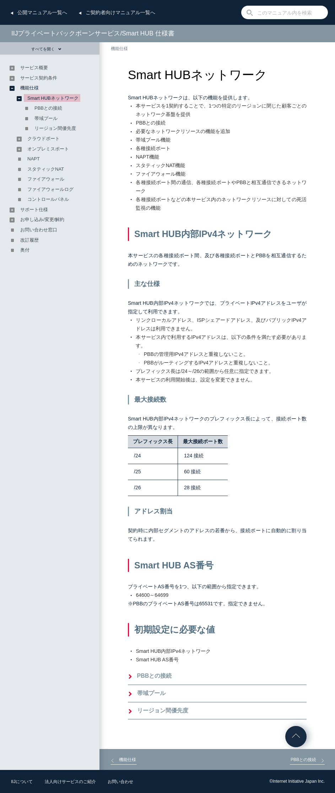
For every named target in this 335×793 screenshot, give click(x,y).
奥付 (24, 250)
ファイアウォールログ (50, 189)
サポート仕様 (34, 209)
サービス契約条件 (38, 78)
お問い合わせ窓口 (38, 229)
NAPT (33, 158)
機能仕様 (119, 48)
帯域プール (151, 693)
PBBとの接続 (154, 676)
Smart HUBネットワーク (53, 98)
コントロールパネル (48, 199)
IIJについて (22, 781)
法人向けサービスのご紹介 (70, 781)
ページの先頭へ (296, 736)
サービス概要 (34, 67)
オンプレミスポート (48, 149)
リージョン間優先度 (162, 710)
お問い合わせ (120, 781)
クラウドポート (43, 138)
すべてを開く (46, 49)
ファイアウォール (45, 179)
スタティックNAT (45, 169)
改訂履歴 (29, 240)
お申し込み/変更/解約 (42, 219)
